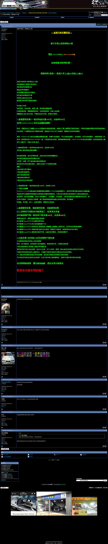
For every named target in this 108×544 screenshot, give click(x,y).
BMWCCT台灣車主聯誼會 (8, 13)
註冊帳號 (12, 17)
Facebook (5, 454)
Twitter (31, 456)
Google (31, 454)
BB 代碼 (6, 472)
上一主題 (51, 460)
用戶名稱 (91, 12)
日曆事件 (62, 17)
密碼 (90, 15)
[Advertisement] (39, 530)
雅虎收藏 (84, 454)
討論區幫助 (37, 17)
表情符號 (9, 474)
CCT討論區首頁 (98, 487)
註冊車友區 (17, 13)
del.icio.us (58, 454)
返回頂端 (105, 487)
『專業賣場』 (24, 13)
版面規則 (3, 480)
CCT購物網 (91, 17)
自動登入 (104, 12)
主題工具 (98, 24)
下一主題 (56, 460)
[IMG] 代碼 (9, 475)
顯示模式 (104, 24)
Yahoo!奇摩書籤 (7, 456)
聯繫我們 (91, 487)
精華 (2, 36)
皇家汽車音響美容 (52, 13)
